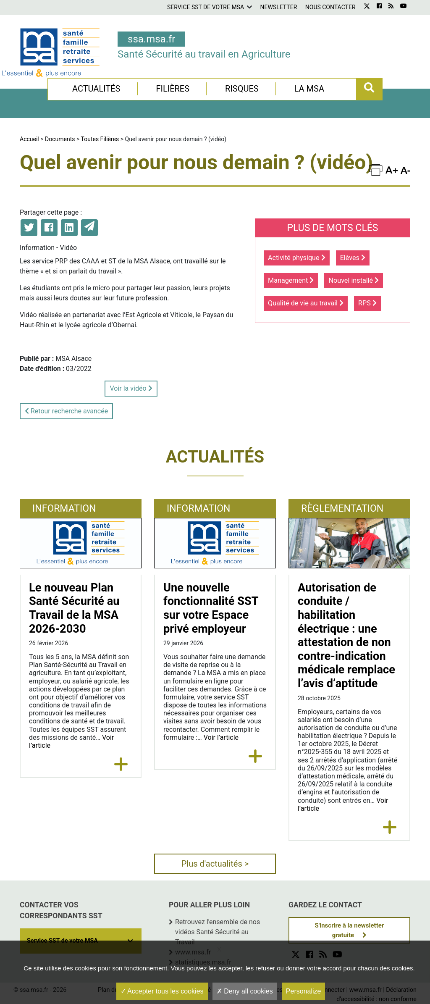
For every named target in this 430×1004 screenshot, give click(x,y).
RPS (367, 303)
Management (291, 280)
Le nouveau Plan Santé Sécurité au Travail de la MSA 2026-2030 (74, 608)
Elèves (352, 258)
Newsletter (278, 7)
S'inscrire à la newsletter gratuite (349, 930)
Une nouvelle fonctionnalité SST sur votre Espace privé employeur (210, 608)
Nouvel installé (353, 280)
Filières (172, 89)
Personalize (303, 991)
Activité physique (296, 258)
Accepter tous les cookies (162, 991)
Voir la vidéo (131, 388)
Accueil (29, 139)
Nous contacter (330, 7)
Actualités (96, 89)
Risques (242, 89)
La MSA (309, 89)
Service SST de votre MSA (205, 7)
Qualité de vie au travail (305, 303)
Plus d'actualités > (215, 864)
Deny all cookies (245, 991)
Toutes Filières (100, 139)
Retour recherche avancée (66, 411)
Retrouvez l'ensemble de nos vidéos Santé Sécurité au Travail (217, 932)
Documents (60, 139)
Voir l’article (221, 737)
